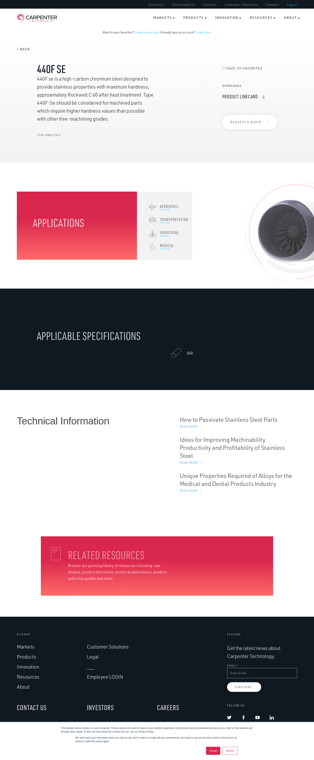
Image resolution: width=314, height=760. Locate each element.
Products (26, 657)
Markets (25, 647)
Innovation (28, 667)
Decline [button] (230, 750)
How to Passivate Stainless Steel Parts (238, 426)
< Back (23, 49)
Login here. (203, 32)
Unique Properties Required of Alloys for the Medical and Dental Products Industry (238, 486)
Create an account (146, 32)
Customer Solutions (108, 647)
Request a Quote (246, 122)
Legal (93, 657)
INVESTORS (100, 707)
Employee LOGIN (105, 677)
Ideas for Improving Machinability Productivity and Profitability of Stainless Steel (238, 454)
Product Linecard (240, 96)
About (23, 687)
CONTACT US (32, 707)
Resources (28, 677)
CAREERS (168, 707)
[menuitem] (164, 18)
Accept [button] (213, 750)
